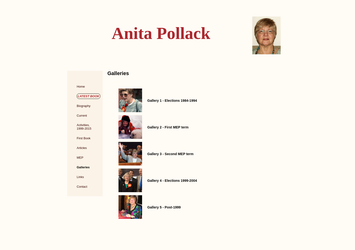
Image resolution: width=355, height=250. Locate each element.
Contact (82, 186)
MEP (80, 157)
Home (81, 86)
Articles (82, 148)
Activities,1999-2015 (84, 126)
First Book (83, 138)
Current (82, 115)
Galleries (83, 167)
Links (80, 177)
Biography (83, 106)
